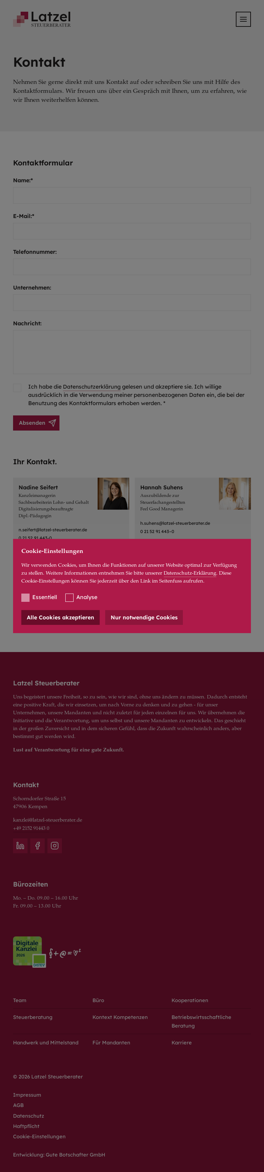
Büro (98, 998)
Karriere (182, 1041)
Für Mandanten (111, 1041)
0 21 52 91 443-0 (36, 538)
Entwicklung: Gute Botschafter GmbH (59, 1154)
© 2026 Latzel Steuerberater (48, 1075)
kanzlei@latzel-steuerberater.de (48, 819)
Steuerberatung (33, 1015)
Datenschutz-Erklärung (191, 573)
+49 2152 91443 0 (33, 826)
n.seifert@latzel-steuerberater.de (54, 530)
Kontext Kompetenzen (120, 1015)
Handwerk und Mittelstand (46, 1041)
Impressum (27, 1094)
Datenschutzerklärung (92, 386)
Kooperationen (190, 998)
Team (20, 998)
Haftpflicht (26, 1125)
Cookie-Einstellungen (39, 1136)
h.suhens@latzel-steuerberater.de (176, 523)
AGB (18, 1104)
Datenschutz (28, 1115)
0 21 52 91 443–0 (157, 531)
